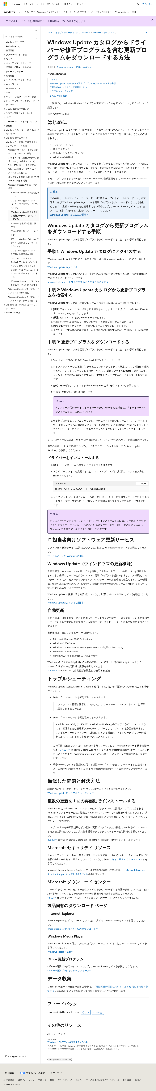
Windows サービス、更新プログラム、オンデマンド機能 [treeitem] (23, 151)
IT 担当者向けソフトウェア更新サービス (68, 87)
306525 (51, 670)
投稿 (52, 1080)
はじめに (54, 79)
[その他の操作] (146, 32)
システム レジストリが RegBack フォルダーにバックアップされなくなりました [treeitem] (24, 262)
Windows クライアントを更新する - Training (68, 1042)
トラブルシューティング (67, 32)
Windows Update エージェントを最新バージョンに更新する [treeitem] (25, 283)
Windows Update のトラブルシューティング (70, 793)
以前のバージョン (26, 1080)
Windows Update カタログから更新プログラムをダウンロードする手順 (83, 83)
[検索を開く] (138, 4)
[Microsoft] (5, 4)
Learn (49, 32)
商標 (137, 1080)
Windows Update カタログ (61, 267)
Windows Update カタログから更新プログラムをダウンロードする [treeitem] (24, 215)
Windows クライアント (103, 32)
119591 (50, 897)
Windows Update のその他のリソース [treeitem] (25, 194)
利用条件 (127, 1080)
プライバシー (64, 1080)
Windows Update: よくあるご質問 (68, 214)
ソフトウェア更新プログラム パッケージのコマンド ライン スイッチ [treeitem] (24, 204)
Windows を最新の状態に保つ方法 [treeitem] (24, 225)
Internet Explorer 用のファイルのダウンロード (71, 928)
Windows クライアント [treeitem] (16, 42)
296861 (51, 839)
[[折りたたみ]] (36, 30)
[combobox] (20, 36)
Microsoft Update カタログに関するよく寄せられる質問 (76, 281)
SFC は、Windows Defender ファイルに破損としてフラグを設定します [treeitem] (25, 243)
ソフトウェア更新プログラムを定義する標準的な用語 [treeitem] (24, 252)
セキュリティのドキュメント (127, 859)
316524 (64, 749)
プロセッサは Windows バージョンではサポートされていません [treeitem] (25, 273)
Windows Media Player (59, 951)
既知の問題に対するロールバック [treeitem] (24, 233)
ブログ (41, 1080)
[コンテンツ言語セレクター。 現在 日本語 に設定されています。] (10, 1073)
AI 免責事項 (9, 1080)
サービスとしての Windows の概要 (65, 555)
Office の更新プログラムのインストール (68, 970)
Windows (85, 32)
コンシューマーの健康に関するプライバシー (96, 1080)
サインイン (147, 3)
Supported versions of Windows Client (74, 67)
